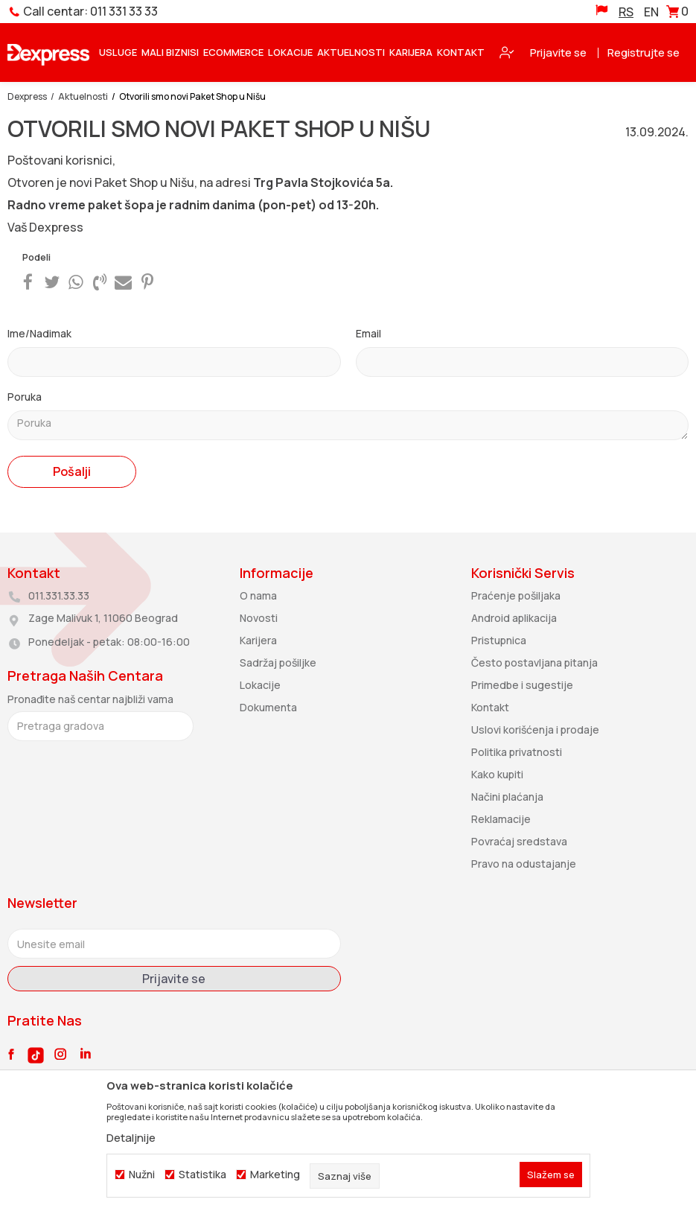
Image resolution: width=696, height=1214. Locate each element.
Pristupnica (498, 640)
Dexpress (27, 96)
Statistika (202, 1174)
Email (368, 333)
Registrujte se (643, 52)
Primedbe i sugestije (522, 685)
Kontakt (490, 707)
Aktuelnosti (83, 96)
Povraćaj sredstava (519, 841)
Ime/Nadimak (39, 333)
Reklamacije (501, 819)
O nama (258, 595)
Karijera (258, 640)
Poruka (24, 396)
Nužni (142, 1174)
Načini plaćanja (507, 796)
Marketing (275, 1174)
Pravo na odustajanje (523, 864)
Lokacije (260, 685)
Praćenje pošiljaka (516, 595)
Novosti (259, 618)
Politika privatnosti (516, 752)
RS (626, 12)
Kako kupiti (497, 774)
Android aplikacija (514, 618)
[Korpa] (677, 14)
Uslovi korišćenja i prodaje (535, 729)
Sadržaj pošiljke (278, 662)
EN (651, 12)
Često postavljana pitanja (534, 662)
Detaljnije (131, 1137)
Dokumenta (268, 707)
